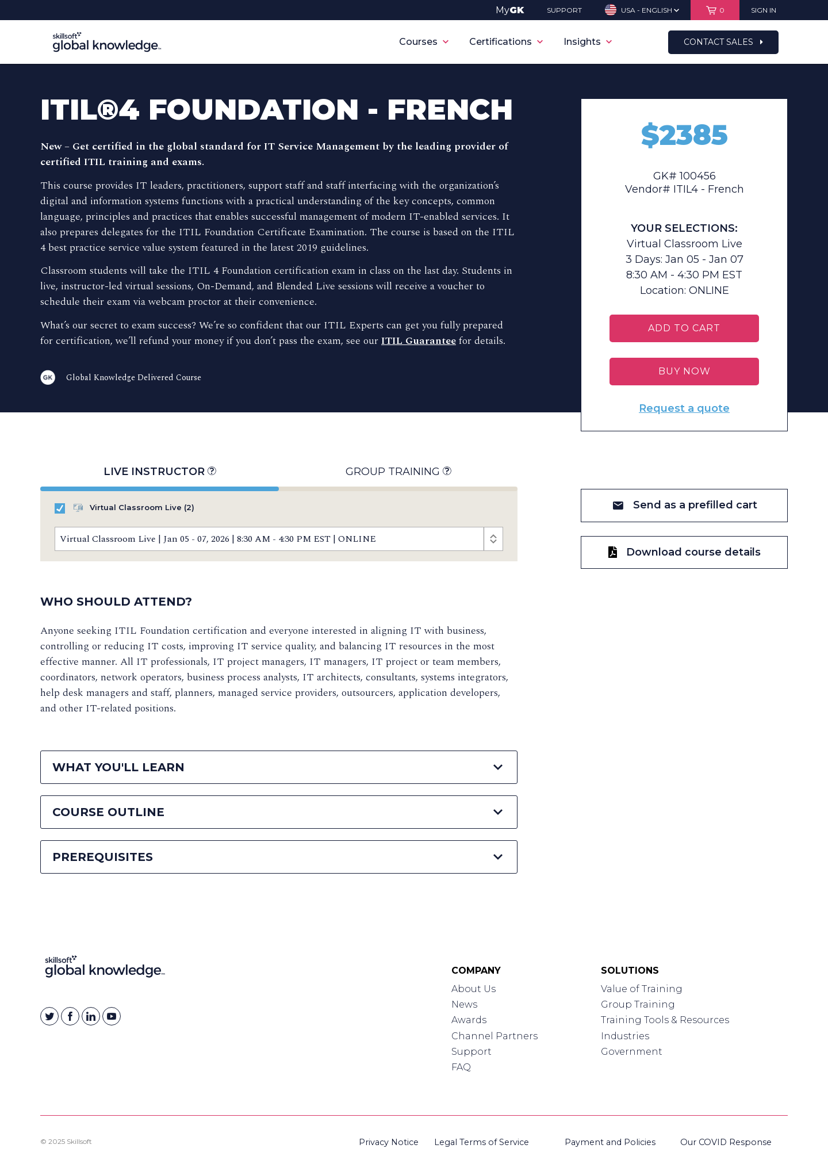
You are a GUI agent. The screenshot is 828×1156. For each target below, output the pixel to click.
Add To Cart (684, 328)
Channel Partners (494, 1036)
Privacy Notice (389, 1142)
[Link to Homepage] (105, 969)
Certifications (506, 41)
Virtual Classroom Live (124, 508)
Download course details (684, 552)
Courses (423, 41)
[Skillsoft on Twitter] (49, 1016)
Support (471, 1051)
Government (631, 1051)
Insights (588, 41)
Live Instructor (159, 472)
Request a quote (684, 408)
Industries (625, 1036)
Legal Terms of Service (481, 1142)
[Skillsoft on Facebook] (70, 1016)
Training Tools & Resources (665, 1020)
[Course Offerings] (279, 538)
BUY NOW (684, 371)
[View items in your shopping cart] (715, 10)
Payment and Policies (610, 1142)
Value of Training (642, 988)
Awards (468, 1020)
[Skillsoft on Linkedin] (91, 1016)
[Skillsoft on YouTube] (111, 1016)
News (464, 1004)
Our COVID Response (726, 1142)
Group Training (398, 472)
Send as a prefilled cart (684, 505)
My (510, 10)
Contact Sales (723, 42)
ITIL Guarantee (418, 341)
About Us (473, 988)
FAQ (461, 1067)
